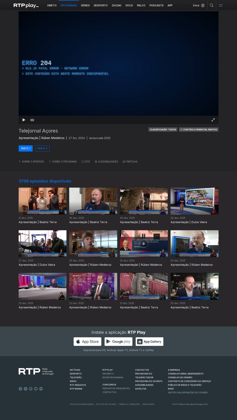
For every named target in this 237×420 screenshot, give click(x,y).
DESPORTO (76, 373)
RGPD (171, 388)
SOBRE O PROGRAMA (63, 161)
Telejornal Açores (38, 131)
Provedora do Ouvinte (148, 381)
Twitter (26, 389)
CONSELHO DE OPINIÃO (180, 377)
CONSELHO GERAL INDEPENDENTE (186, 373)
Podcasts (157, 5)
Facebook (20, 389)
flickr (41, 389)
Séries (85, 5)
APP (170, 5)
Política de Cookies (106, 404)
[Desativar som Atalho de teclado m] (32, 120)
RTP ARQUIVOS (78, 385)
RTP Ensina (76, 388)
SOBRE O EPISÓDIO (31, 161)
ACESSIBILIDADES (106, 161)
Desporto (101, 5)
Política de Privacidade (81, 404)
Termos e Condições (129, 404)
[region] (119, 67)
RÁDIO (73, 381)
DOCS (129, 5)
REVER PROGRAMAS (113, 377)
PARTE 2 (42, 148)
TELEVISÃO (76, 377)
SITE (86, 161)
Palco (141, 5)
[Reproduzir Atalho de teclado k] (24, 120)
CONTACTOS (142, 370)
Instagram (31, 389)
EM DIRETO (108, 373)
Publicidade (148, 404)
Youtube (36, 389)
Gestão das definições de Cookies (188, 392)
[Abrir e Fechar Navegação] (220, 5)
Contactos (109, 392)
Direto (52, 5)
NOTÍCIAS (75, 370)
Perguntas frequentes (116, 388)
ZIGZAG (116, 5)
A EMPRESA (174, 370)
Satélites (140, 388)
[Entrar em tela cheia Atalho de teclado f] (213, 120)
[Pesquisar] (211, 5)
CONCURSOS (109, 384)
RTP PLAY (108, 370)
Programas (69, 5)
